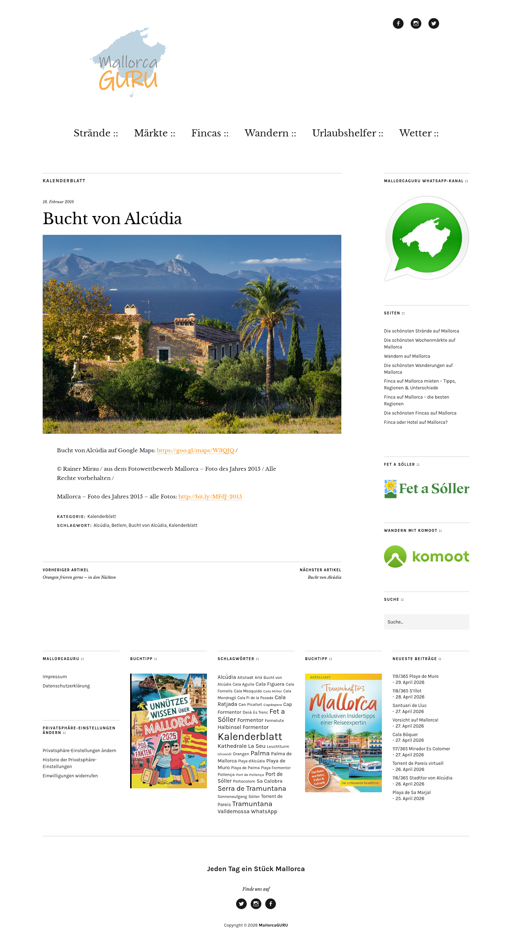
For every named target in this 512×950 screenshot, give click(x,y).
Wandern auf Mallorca (407, 356)
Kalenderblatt (64, 180)
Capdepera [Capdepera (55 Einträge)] (272, 704)
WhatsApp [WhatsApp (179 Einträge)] (264, 811)
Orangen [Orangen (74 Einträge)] (241, 753)
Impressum (55, 676)
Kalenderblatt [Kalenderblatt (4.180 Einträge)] (250, 736)
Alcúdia (101, 525)
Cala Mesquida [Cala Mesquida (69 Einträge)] (248, 691)
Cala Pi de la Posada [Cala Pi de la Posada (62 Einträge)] (255, 698)
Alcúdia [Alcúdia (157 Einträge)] (227, 677)
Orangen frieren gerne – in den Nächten (79, 573)
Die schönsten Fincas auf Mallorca (420, 413)
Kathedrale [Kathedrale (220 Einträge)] (232, 746)
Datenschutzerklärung (66, 686)
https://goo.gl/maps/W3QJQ (195, 450)
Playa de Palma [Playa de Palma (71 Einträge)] (245, 767)
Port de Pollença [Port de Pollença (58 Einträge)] (250, 774)
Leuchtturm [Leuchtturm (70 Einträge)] (278, 746)
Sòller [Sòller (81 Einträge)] (254, 796)
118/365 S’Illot (407, 690)
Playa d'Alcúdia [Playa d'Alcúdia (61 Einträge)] (251, 761)
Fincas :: (210, 133)
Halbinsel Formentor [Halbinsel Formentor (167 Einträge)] (243, 727)
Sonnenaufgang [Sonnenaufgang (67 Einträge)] (232, 796)
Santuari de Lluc (410, 705)
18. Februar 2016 (58, 201)
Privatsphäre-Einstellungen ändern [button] (79, 750)
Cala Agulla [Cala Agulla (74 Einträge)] (243, 684)
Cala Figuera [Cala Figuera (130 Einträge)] (270, 684)
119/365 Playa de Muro (416, 676)
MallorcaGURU (273, 925)
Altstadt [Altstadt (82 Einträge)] (246, 677)
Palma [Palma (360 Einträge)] (260, 753)
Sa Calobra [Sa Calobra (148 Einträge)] (270, 781)
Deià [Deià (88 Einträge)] (247, 712)
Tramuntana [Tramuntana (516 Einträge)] (252, 803)
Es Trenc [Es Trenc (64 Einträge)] (260, 712)
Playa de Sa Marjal (412, 792)
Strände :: (96, 133)
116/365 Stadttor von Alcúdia (422, 778)
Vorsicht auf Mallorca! (415, 720)
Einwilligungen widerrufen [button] (70, 775)
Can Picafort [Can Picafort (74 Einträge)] (250, 704)
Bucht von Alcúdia (147, 525)
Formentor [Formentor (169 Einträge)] (250, 720)
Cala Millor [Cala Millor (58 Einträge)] (272, 691)
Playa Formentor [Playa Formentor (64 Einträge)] (275, 768)
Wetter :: (419, 133)
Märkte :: (154, 133)
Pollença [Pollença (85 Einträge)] (226, 774)
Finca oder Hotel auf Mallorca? (416, 422)
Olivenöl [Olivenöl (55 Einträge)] (224, 754)
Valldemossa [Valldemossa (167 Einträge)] (234, 811)
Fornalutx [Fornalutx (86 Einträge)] (274, 720)
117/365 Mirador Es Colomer (421, 748)
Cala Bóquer (405, 734)
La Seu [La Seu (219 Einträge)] (257, 746)
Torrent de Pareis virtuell (418, 763)
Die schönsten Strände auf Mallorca (421, 331)
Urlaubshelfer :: (347, 133)
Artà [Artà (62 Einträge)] (258, 677)
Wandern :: (270, 133)
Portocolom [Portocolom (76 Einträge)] (244, 781)
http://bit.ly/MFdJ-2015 (210, 496)
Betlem (118, 525)
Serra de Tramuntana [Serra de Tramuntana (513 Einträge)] (252, 788)
